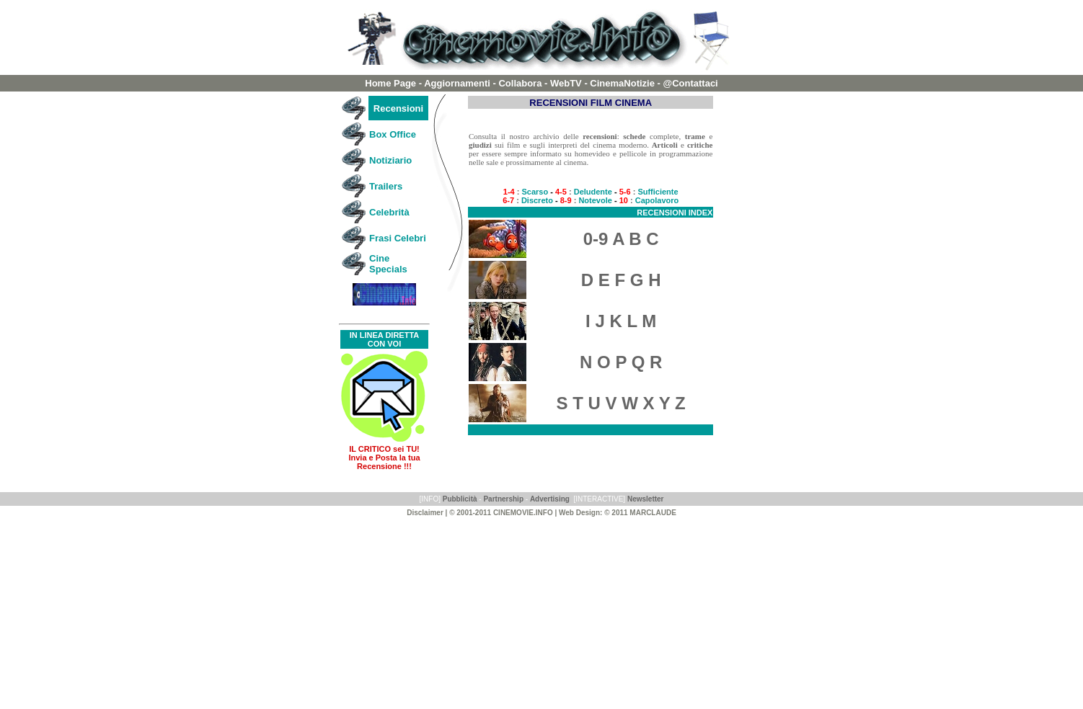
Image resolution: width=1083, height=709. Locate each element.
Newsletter (645, 499)
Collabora (520, 83)
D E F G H (621, 280)
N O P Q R (621, 362)
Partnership (503, 499)
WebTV (566, 83)
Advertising (550, 499)
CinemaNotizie (623, 83)
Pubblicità (460, 499)
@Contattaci (690, 83)
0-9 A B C (621, 239)
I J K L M (620, 321)
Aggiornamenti (458, 83)
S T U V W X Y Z (621, 403)
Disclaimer (425, 513)
